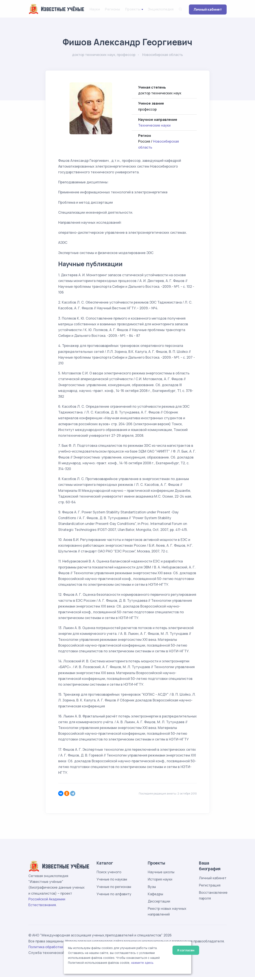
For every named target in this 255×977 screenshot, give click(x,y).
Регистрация (209, 885)
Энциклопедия (161, 9)
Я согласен (185, 950)
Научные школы (161, 872)
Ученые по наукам (112, 879)
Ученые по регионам (114, 886)
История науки (160, 879)
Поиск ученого (109, 872)
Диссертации (159, 901)
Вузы (152, 886)
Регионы (112, 9)
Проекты (133, 9)
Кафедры (155, 894)
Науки (95, 9)
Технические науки (154, 125)
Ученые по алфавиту (114, 894)
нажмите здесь (142, 963)
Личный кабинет (208, 9)
